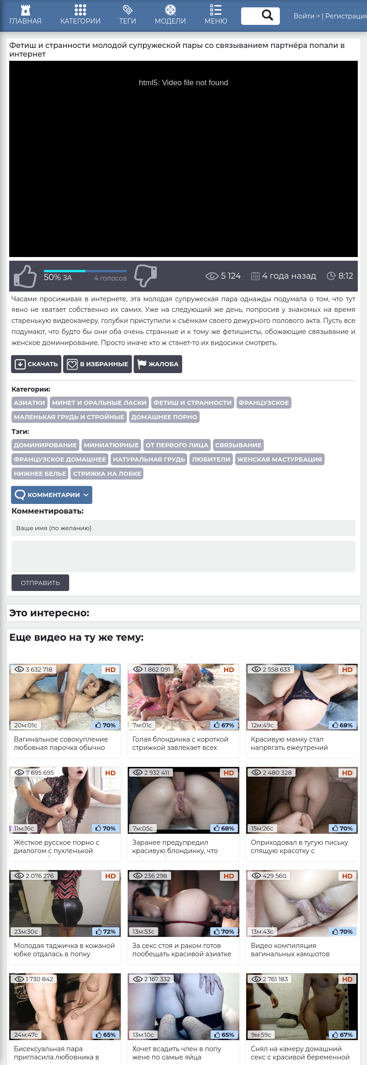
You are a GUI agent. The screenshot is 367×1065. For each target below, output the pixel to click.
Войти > (307, 16)
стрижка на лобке (107, 473)
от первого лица (177, 445)
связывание (238, 445)
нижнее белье (40, 473)
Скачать (36, 364)
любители (211, 459)
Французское (264, 402)
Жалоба (157, 364)
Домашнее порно (164, 417)
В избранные (97, 364)
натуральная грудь (149, 459)
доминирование (45, 445)
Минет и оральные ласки (99, 402)
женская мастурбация (279, 459)
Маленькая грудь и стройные (69, 417)
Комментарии (52, 495)
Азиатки (29, 402)
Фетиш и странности (193, 402)
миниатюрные (111, 445)
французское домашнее (60, 459)
